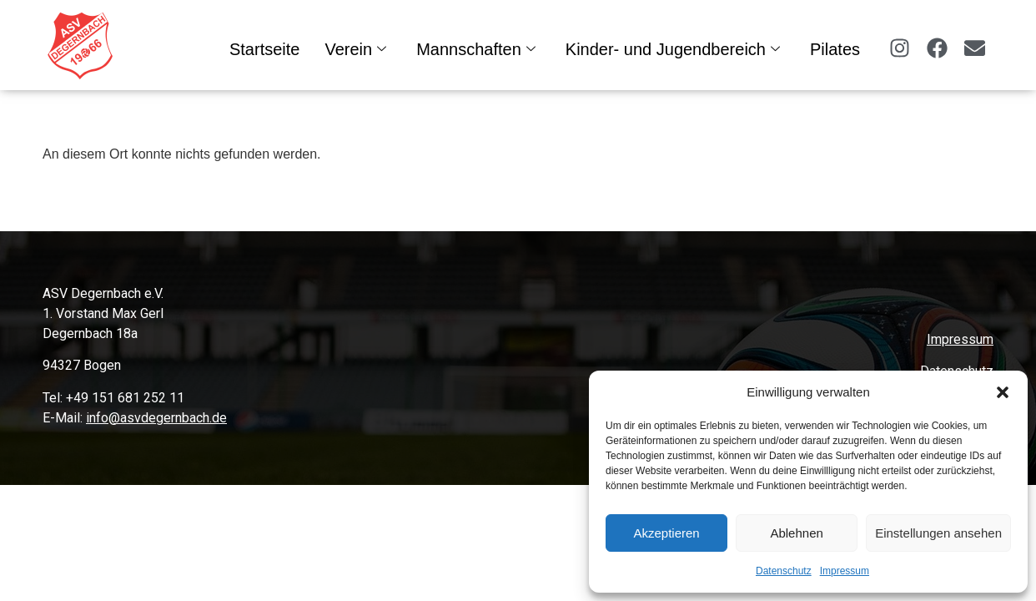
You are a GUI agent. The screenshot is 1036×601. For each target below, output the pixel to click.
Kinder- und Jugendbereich (673, 49)
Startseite (264, 49)
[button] (1002, 392)
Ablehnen (796, 533)
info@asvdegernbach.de (156, 418)
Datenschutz (784, 571)
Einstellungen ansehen (938, 533)
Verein (355, 49)
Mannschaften (476, 49)
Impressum (844, 571)
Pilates (835, 49)
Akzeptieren (666, 533)
